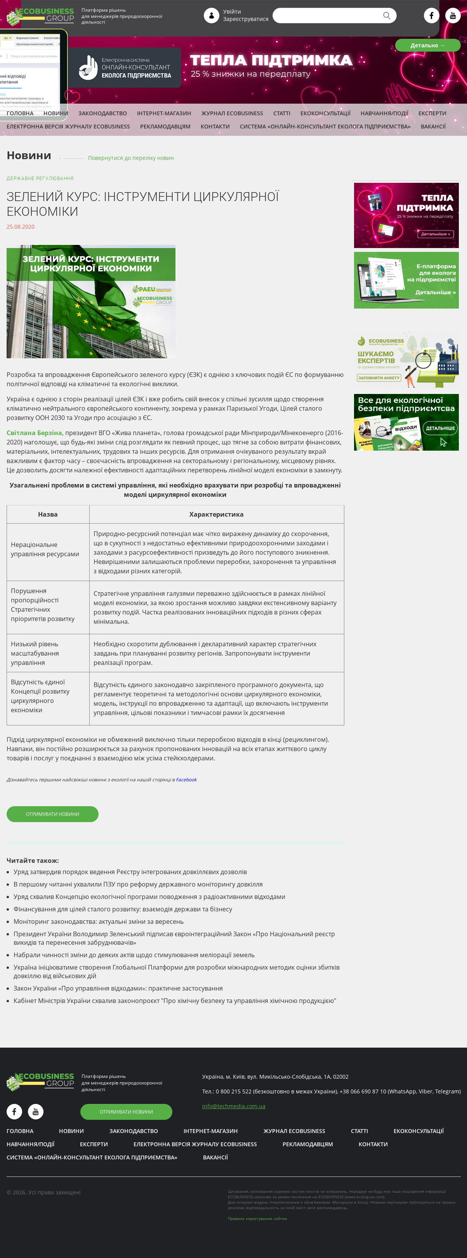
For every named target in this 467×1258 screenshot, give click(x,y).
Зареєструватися (246, 19)
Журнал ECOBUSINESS (232, 113)
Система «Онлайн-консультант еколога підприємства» (325, 126)
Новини (55, 113)
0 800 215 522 (234, 1091)
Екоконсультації (325, 113)
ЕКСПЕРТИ (432, 113)
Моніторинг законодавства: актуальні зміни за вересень (99, 921)
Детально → (428, 45)
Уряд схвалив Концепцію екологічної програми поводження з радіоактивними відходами (149, 896)
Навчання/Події (384, 113)
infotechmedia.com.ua (234, 1106)
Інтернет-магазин (164, 113)
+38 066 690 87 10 (363, 1091)
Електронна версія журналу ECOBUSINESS (68, 126)
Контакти (215, 126)
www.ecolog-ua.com (364, 1196)
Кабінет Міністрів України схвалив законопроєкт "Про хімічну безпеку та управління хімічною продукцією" (175, 1000)
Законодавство (102, 113)
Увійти (232, 11)
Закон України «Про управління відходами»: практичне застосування (118, 988)
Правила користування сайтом (257, 1218)
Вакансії (433, 126)
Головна (20, 113)
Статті (281, 113)
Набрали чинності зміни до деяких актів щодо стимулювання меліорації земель (134, 955)
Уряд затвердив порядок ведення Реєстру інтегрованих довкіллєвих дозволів (130, 872)
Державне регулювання (40, 178)
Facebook (186, 779)
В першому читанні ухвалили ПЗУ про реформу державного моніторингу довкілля (138, 884)
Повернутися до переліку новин (131, 157)
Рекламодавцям (165, 126)
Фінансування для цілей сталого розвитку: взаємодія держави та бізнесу (123, 909)
